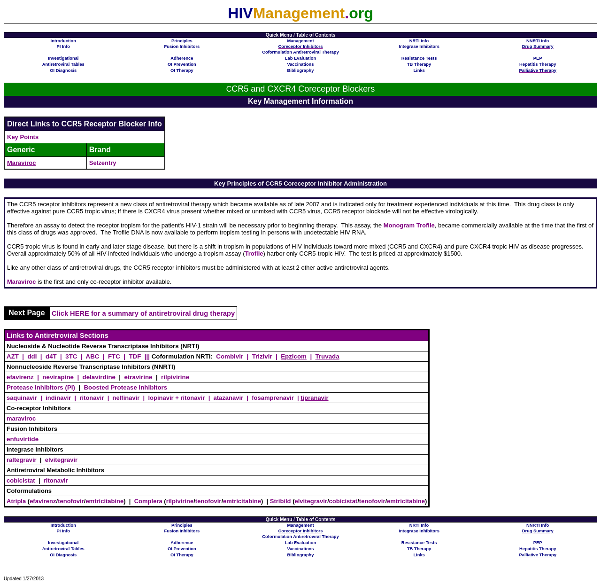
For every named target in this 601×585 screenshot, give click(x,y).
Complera (148, 501)
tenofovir (71, 501)
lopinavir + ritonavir (176, 397)
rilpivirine (175, 377)
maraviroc (21, 418)
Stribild (280, 501)
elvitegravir (61, 459)
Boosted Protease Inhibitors (125, 387)
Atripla (16, 501)
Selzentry (102, 162)
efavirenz (43, 501)
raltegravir (22, 459)
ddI (32, 356)
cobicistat (21, 480)
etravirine (138, 377)
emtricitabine (104, 501)
